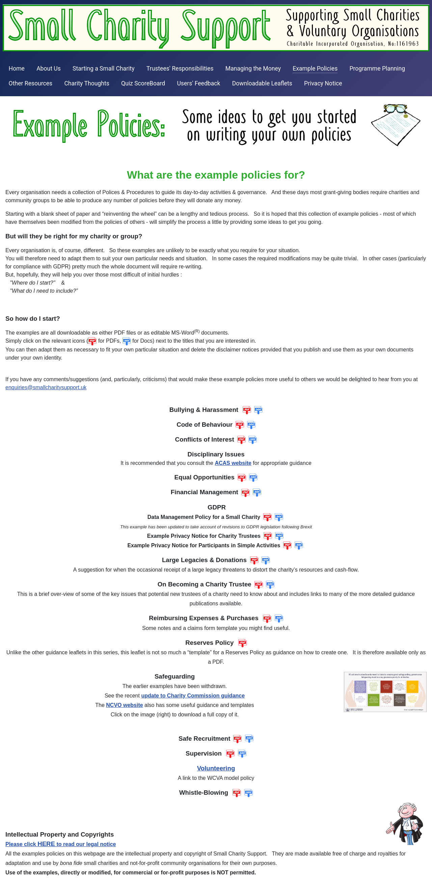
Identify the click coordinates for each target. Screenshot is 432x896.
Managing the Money (253, 68)
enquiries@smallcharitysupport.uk (45, 387)
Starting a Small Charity (104, 68)
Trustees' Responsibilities (180, 68)
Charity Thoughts (86, 83)
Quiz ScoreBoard (143, 83)
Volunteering (216, 768)
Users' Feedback (198, 83)
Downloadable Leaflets (262, 83)
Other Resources (31, 83)
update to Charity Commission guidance (193, 696)
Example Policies (315, 68)
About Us (48, 68)
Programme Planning (377, 68)
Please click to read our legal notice (60, 844)
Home (17, 68)
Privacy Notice (323, 83)
